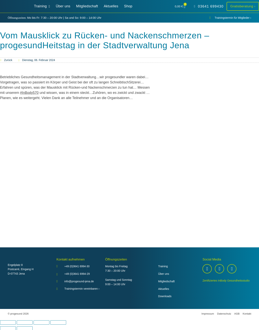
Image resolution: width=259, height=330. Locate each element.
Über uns (163, 273)
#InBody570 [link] (29, 93)
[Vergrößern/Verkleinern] (8, 322)
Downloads (165, 296)
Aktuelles (163, 288)
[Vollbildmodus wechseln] (25, 322)
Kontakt (247, 313)
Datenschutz (224, 313)
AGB (237, 313)
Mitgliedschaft (166, 281)
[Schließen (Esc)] (58, 322)
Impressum (208, 313)
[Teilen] (41, 322)
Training (163, 266)
